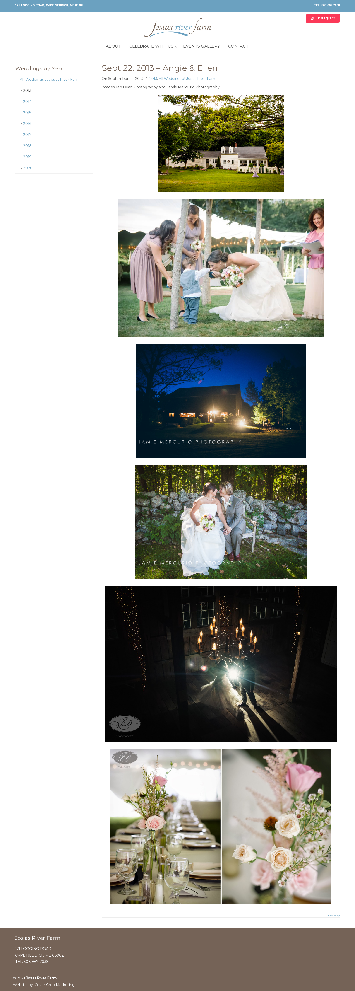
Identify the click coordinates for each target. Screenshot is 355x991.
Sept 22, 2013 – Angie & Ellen (160, 68)
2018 (27, 146)
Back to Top (334, 916)
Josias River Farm (177, 27)
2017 (27, 135)
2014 (27, 101)
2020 (28, 168)
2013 (153, 78)
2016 (27, 123)
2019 (27, 157)
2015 (27, 113)
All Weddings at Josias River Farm (187, 78)
